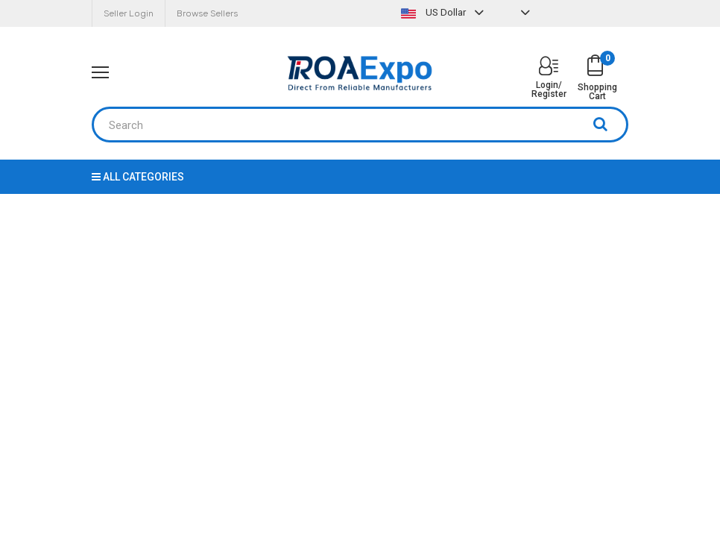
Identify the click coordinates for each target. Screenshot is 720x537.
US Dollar (444, 12)
